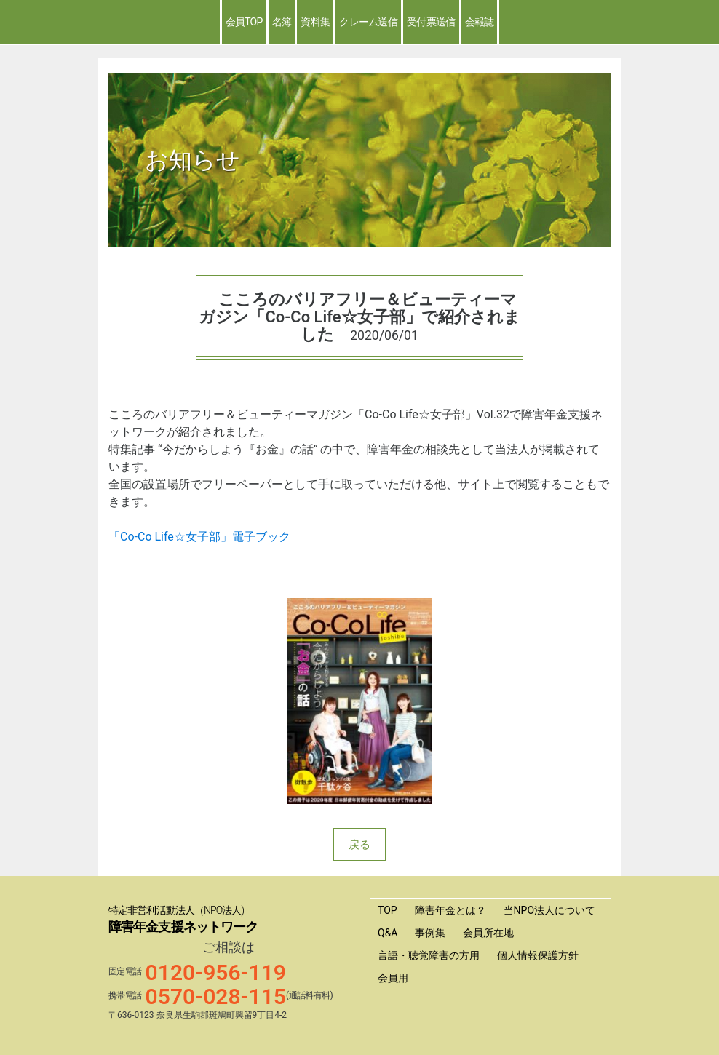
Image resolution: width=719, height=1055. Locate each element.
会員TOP (244, 22)
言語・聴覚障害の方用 (429, 955)
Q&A (387, 933)
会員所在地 (488, 933)
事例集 (430, 933)
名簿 (282, 22)
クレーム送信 (368, 22)
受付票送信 (431, 22)
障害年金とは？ (450, 910)
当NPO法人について (549, 910)
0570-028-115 (216, 996)
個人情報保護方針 (538, 955)
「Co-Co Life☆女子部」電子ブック (199, 537)
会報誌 (479, 22)
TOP (387, 910)
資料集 (315, 22)
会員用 (393, 978)
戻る (359, 844)
